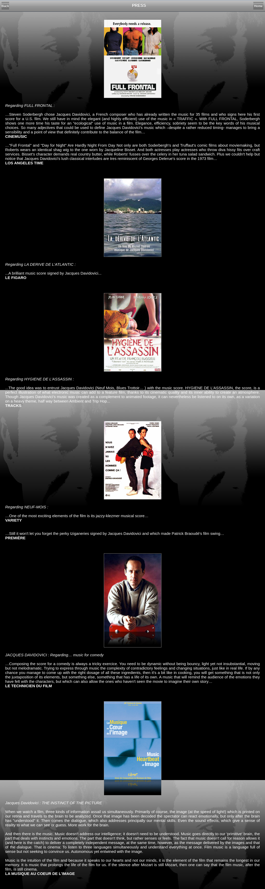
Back (5, 6)
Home (258, 6)
